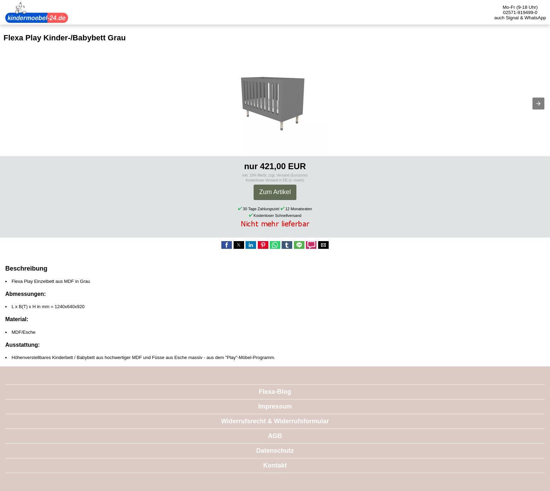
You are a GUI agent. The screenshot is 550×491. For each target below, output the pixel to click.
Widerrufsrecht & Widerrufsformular (275, 421)
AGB (275, 435)
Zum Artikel (275, 191)
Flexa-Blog (275, 391)
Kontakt (275, 465)
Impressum (275, 406)
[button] (538, 104)
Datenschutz (275, 450)
